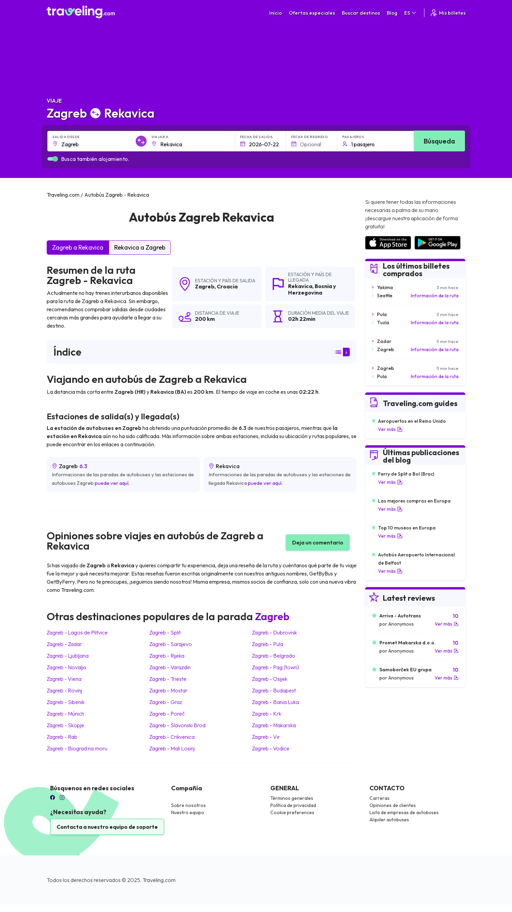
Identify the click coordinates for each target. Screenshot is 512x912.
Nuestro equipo (187, 812)
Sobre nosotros (188, 805)
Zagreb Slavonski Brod (177, 725)
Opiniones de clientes (393, 805)
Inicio (275, 13)
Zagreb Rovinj (64, 690)
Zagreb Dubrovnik (274, 632)
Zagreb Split (165, 632)
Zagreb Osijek (269, 678)
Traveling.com (159, 880)
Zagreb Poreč (167, 713)
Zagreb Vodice (270, 748)
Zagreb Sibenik (66, 702)
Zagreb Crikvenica (172, 736)
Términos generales (291, 798)
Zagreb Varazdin (170, 667)
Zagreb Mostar (168, 690)
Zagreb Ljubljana (68, 655)
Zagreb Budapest (274, 690)
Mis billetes (448, 13)
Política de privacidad (293, 805)
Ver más (390, 429)
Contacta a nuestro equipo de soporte (107, 826)
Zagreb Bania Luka (275, 702)
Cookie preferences (292, 812)
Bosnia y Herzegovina (312, 289)
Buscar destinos (361, 13)
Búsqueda (439, 141)
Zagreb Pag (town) (275, 667)
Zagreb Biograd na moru (77, 748)
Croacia (227, 286)
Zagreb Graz (165, 702)
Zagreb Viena (64, 678)
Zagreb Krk (266, 713)
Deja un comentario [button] (317, 542)
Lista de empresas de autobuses (404, 812)
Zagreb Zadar (64, 644)
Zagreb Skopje (65, 725)
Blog (392, 13)
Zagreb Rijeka (166, 655)
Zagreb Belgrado (273, 655)
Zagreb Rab (62, 736)
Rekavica (300, 286)
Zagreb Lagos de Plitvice (77, 632)
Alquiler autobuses (389, 820)
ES (410, 13)
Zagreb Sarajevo (170, 644)
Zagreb (204, 286)
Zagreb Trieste (167, 678)
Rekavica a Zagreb (139, 247)
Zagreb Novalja (66, 667)
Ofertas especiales (312, 13)
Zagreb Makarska (274, 725)
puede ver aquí (112, 483)
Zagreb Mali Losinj (172, 748)
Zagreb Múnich (65, 713)
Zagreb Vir (266, 736)
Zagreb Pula (267, 644)
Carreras (380, 798)
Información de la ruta (434, 296)
